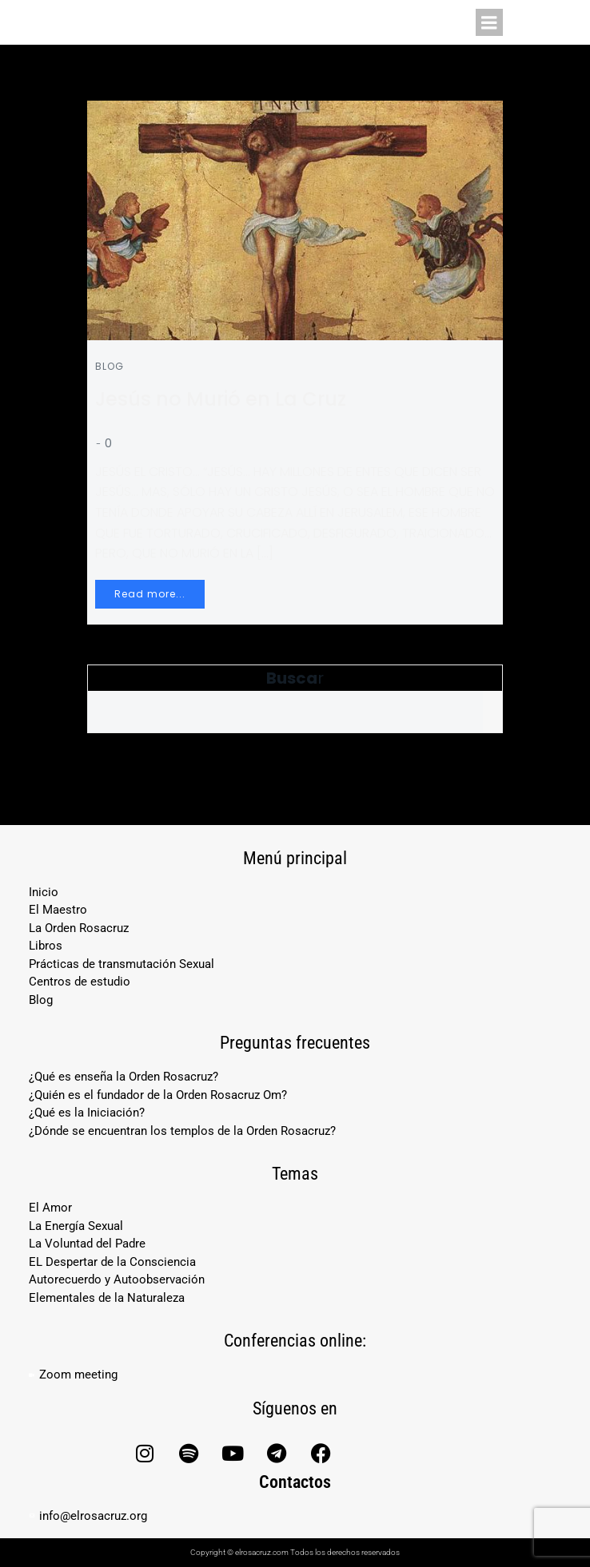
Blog (109, 366)
